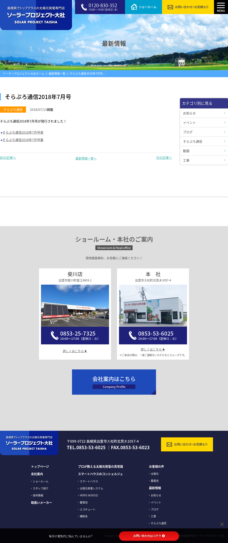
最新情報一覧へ (86, 158)
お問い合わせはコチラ (149, 536)
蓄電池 (84, 502)
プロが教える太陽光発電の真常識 (100, 466)
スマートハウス (89, 481)
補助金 (84, 516)
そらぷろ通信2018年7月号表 (22, 132)
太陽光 (155, 473)
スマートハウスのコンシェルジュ (100, 474)
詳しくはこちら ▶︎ (75, 351)
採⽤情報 (38, 495)
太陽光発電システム (91, 488)
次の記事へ (164, 157)
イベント (189, 122)
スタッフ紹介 (40, 488)
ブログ (188, 131)
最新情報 (155, 488)
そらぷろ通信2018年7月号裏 (22, 139)
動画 (186, 150)
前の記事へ (8, 157)
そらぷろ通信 (192, 141)
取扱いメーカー (41, 502)
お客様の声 (156, 466)
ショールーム (40, 481)
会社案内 (37, 474)
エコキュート (87, 509)
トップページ (40, 466)
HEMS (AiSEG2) (89, 495)
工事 (186, 160)
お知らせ (189, 113)
